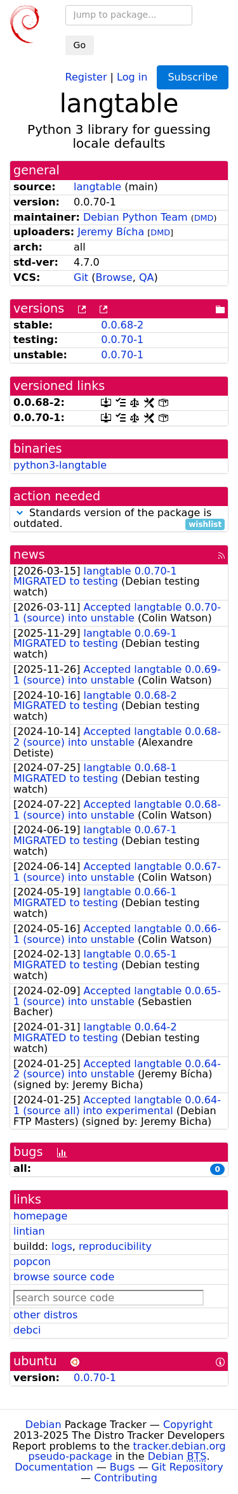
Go (80, 45)
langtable (97, 187)
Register (86, 76)
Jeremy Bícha (110, 232)
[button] (20, 513)
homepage (40, 1216)
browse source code (63, 1277)
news (29, 554)
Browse (113, 277)
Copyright (188, 1425)
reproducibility (115, 1246)
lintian (29, 1231)
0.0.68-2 (122, 325)
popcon (32, 1262)
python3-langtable (60, 465)
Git (81, 277)
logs (61, 1246)
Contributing (125, 1478)
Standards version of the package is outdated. (119, 518)
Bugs (122, 1467)
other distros (45, 1315)
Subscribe (193, 77)
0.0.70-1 (122, 340)
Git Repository (187, 1467)
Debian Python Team (135, 217)
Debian (43, 1425)
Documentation (54, 1467)
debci (27, 1330)
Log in (132, 76)
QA (146, 277)
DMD (204, 218)
